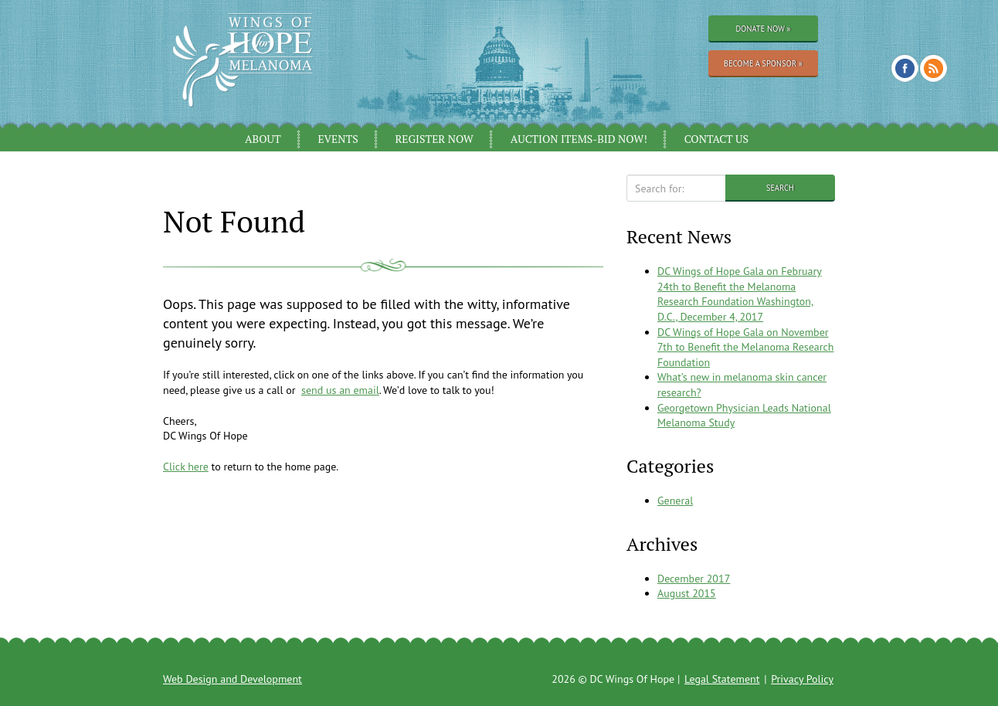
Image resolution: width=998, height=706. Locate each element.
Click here (186, 466)
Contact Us (716, 138)
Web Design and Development (232, 679)
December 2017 (693, 579)
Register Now (434, 138)
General (675, 500)
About (263, 138)
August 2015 (686, 593)
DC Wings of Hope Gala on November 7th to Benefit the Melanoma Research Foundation (745, 347)
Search (780, 187)
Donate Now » (762, 28)
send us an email (340, 390)
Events (337, 138)
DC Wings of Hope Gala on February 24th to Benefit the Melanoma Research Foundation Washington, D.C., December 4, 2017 (739, 294)
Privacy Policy (802, 679)
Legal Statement (721, 679)
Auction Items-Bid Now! (579, 138)
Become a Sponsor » (763, 63)
